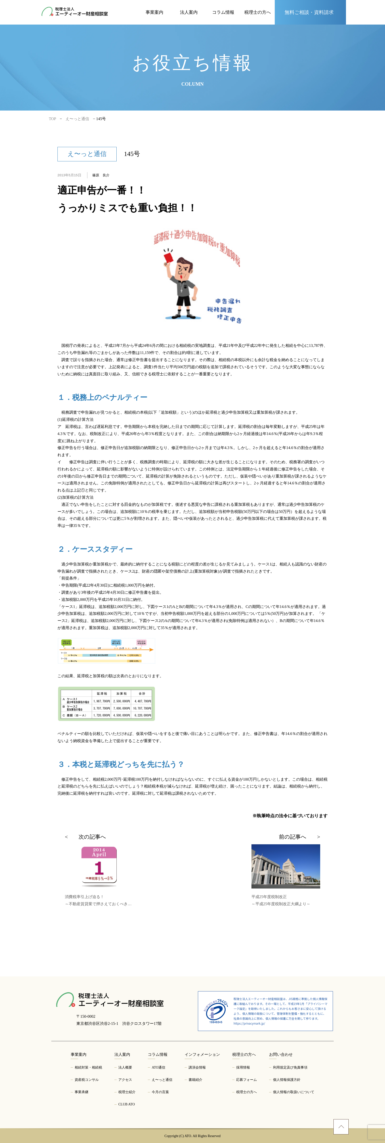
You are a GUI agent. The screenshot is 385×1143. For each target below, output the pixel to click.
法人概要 (125, 1067)
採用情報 (243, 1067)
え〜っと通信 (162, 1080)
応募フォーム (246, 1080)
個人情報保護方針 (287, 1080)
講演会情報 (197, 1067)
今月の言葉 (160, 1092)
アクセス (125, 1080)
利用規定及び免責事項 (290, 1067)
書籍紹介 (195, 1080)
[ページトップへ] (341, 1126)
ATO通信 (158, 1067)
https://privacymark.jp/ (249, 1023)
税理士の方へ (246, 1092)
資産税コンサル (87, 1080)
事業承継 (81, 1092)
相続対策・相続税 (88, 1067)
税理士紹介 (127, 1092)
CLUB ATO (126, 1104)
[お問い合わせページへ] (310, 12)
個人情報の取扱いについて (293, 1092)
